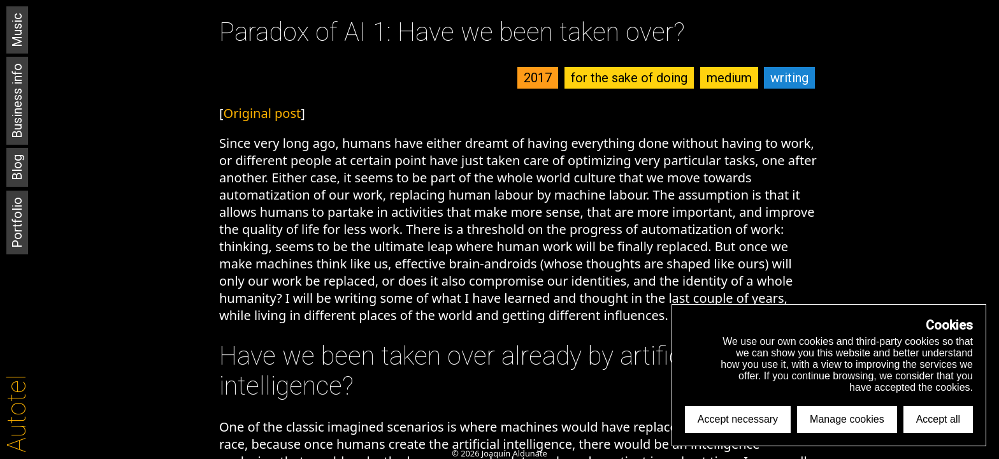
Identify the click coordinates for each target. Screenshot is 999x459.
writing (789, 77)
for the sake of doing (629, 77)
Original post (262, 113)
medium (729, 77)
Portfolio (17, 222)
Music (17, 30)
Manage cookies (847, 419)
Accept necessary (738, 419)
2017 (538, 77)
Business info (17, 100)
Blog (17, 167)
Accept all (938, 419)
